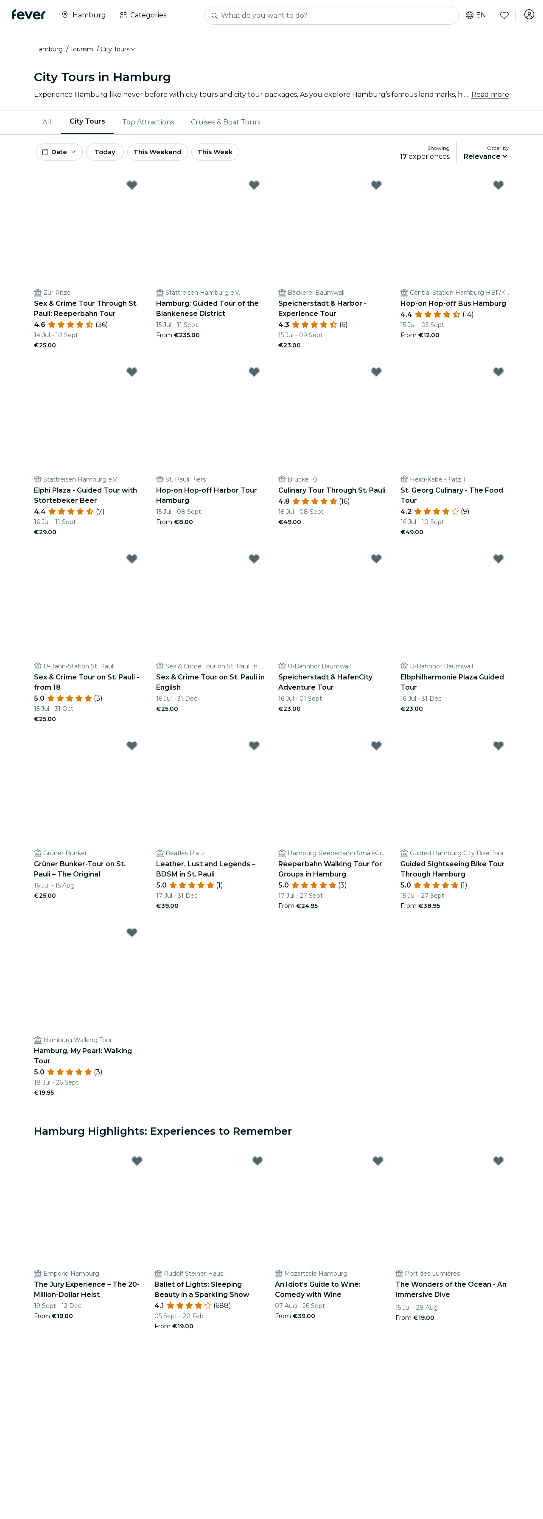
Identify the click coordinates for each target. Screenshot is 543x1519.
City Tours (87, 125)
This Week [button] (235, 156)
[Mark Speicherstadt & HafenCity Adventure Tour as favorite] (376, 565)
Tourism (81, 52)
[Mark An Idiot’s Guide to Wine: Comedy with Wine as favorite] (377, 1167)
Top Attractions (148, 125)
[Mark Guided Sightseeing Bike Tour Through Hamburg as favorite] (498, 752)
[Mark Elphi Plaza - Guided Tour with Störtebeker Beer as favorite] (131, 378)
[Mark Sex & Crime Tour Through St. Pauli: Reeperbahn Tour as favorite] (131, 191)
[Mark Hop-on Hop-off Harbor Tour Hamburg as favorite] (254, 378)
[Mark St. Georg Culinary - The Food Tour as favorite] (498, 378)
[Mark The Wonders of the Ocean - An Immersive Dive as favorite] (498, 1167)
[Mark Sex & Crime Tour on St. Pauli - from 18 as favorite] (131, 565)
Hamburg (48, 52)
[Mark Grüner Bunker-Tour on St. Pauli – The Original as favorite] (131, 752)
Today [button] (114, 156)
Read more (490, 97)
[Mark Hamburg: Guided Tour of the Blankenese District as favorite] (254, 191)
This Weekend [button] (173, 156)
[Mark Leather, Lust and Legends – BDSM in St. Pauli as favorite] (254, 752)
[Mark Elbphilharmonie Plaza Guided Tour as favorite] (498, 565)
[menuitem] (47, 125)
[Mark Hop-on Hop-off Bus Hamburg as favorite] (498, 191)
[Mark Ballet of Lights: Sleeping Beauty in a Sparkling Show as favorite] (257, 1167)
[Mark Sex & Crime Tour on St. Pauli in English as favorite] (254, 565)
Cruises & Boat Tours (225, 125)
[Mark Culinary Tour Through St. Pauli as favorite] (376, 378)
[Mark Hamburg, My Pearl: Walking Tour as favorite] (131, 938)
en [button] (472, 15)
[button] (119, 52)
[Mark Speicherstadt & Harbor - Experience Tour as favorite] (376, 191)
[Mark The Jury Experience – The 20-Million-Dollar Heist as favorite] (137, 1167)
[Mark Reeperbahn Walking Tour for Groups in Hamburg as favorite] (376, 752)
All (46, 125)
